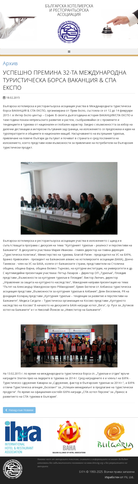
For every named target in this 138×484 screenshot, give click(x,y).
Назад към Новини (19, 410)
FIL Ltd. (129, 477)
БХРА (82, 472)
